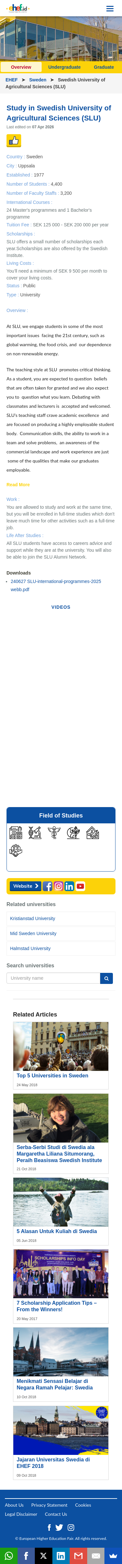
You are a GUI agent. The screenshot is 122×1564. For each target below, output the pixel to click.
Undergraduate (64, 67)
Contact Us (56, 1514)
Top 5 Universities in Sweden (52, 1075)
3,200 (66, 193)
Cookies (83, 1505)
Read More (18, 485)
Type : (13, 294)
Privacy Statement (49, 1505)
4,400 (56, 183)
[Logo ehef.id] (18, 8)
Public (29, 285)
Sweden (38, 79)
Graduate (104, 67)
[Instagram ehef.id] (71, 1526)
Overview (21, 67)
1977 (39, 174)
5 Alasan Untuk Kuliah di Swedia (57, 1231)
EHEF (12, 79)
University (30, 294)
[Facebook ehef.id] (50, 1526)
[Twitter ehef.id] (60, 1526)
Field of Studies (61, 815)
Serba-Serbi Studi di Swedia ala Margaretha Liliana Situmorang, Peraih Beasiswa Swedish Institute (59, 1154)
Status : (15, 285)
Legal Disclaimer (21, 1514)
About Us (14, 1505)
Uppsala (26, 165)
